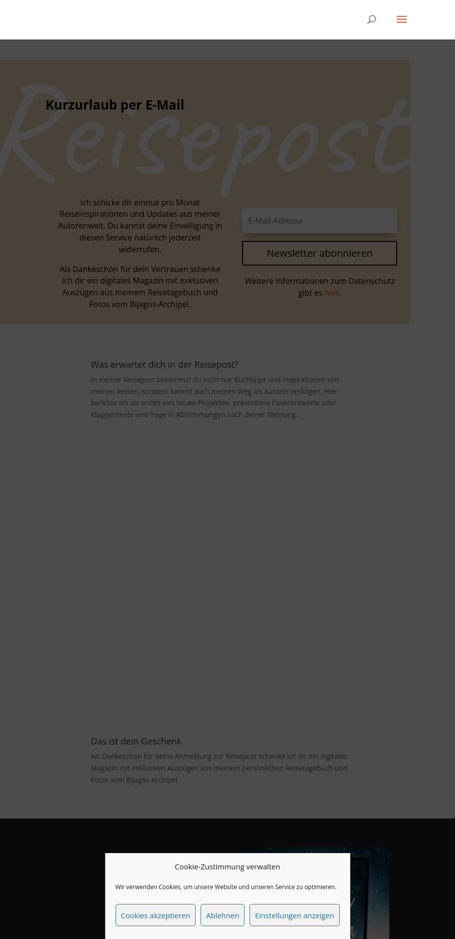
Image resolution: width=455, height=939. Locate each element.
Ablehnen (222, 915)
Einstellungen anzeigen (294, 915)
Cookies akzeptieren (155, 915)
